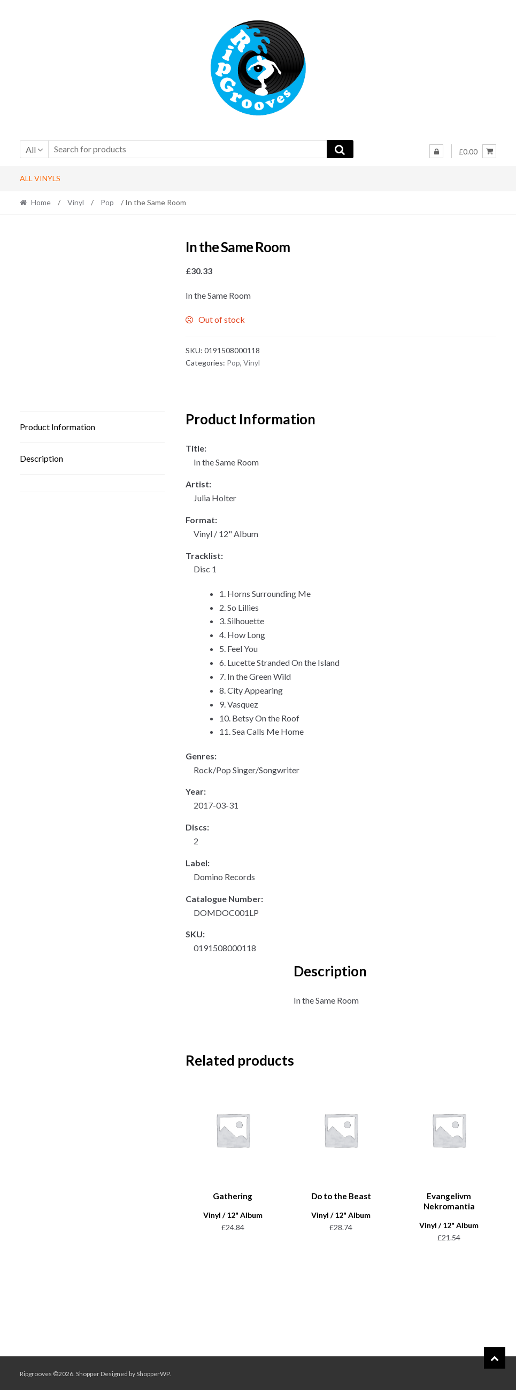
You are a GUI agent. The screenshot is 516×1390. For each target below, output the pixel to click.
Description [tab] (41, 458)
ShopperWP (153, 1372)
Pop (107, 202)
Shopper (87, 1372)
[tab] (92, 483)
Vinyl (75, 202)
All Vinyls (40, 178)
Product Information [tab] (57, 427)
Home (41, 202)
